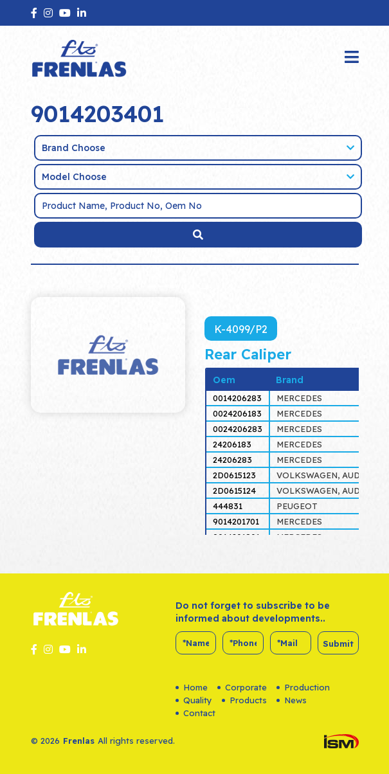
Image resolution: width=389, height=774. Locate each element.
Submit (338, 643)
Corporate (242, 687)
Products (244, 700)
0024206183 (237, 413)
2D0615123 (234, 475)
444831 (227, 506)
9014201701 (236, 521)
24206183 (232, 444)
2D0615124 (234, 490)
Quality (194, 700)
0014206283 (237, 398)
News (291, 700)
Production (303, 687)
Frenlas (79, 740)
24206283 (232, 460)
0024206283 (237, 429)
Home (192, 687)
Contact (195, 713)
